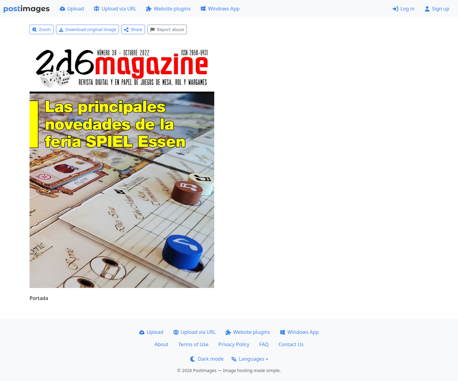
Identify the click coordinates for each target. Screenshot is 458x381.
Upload (72, 8)
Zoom (41, 29)
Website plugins (168, 8)
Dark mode (206, 358)
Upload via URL (115, 8)
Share (133, 29)
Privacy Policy (233, 344)
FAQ (263, 344)
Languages (247, 358)
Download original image (87, 29)
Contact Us (291, 344)
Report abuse (167, 29)
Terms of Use (193, 344)
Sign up (436, 8)
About (161, 344)
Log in (404, 8)
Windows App (219, 8)
